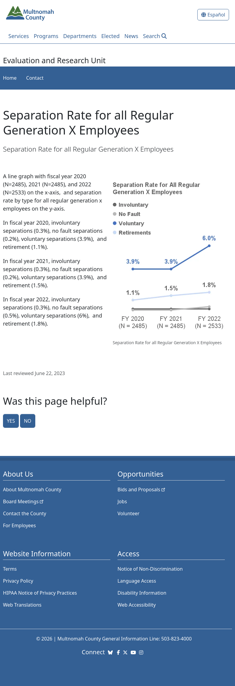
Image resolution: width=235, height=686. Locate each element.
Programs (46, 36)
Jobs (122, 501)
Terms (10, 569)
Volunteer (128, 513)
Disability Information (141, 593)
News (131, 36)
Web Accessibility (136, 605)
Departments (80, 36)
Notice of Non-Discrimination (150, 569)
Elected (110, 36)
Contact (35, 78)
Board (24, 501)
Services (18, 36)
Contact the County (24, 513)
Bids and (141, 489)
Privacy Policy (18, 581)
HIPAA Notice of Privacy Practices (40, 593)
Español (216, 14)
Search (151, 36)
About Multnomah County (32, 489)
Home (10, 78)
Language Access (136, 581)
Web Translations (22, 605)
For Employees (19, 525)
